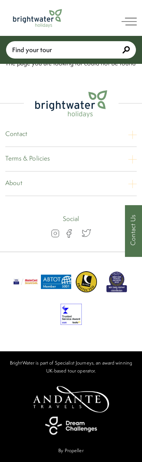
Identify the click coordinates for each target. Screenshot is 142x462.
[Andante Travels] (71, 399)
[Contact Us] (133, 231)
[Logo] (37, 18)
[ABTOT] (56, 290)
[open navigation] (129, 21)
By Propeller (70, 450)
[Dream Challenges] (71, 426)
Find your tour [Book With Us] (71, 49)
